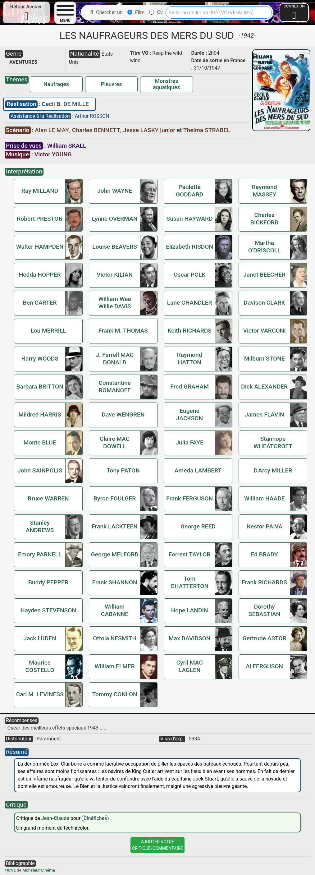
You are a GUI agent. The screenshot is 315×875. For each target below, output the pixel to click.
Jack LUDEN (39, 638)
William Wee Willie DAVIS (114, 302)
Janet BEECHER (264, 274)
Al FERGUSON (264, 666)
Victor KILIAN (115, 274)
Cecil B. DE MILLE (65, 104)
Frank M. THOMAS (123, 330)
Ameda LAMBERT (198, 470)
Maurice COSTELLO (39, 666)
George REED (198, 526)
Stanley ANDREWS (40, 526)
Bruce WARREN (48, 498)
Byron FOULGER (115, 498)
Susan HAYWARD (190, 218)
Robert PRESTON (39, 218)
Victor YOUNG (53, 154)
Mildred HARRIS (39, 414)
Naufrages (56, 84)
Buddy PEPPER (48, 582)
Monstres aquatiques (166, 84)
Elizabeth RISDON (189, 246)
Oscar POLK (190, 274)
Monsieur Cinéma (38, 870)
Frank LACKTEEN (114, 526)
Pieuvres (111, 84)
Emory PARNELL (40, 554)
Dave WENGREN (123, 414)
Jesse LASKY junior (150, 130)
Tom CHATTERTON (189, 582)
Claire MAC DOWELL (115, 442)
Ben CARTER (40, 302)
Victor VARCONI (264, 330)
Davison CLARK (264, 302)
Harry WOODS (39, 358)
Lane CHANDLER (189, 302)
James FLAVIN (264, 414)
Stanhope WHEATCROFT (272, 442)
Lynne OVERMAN (115, 218)
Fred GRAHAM (189, 386)
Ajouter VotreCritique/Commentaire (157, 845)
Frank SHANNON (114, 582)
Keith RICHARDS (189, 330)
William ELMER (115, 666)
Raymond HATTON (189, 358)
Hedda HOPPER (40, 274)
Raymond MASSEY (264, 190)
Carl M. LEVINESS (40, 694)
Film (136, 12)
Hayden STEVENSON (48, 610)
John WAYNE (114, 190)
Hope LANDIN (189, 610)
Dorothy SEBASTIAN (265, 610)
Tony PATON (123, 470)
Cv (155, 12)
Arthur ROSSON (92, 116)
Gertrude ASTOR (264, 638)
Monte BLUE (39, 442)
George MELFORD (115, 554)
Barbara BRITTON (39, 386)
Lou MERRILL (48, 330)
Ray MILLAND (39, 190)
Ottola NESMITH (114, 638)
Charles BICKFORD (264, 218)
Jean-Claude (56, 818)
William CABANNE (114, 610)
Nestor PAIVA (264, 526)
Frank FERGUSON (189, 498)
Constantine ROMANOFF (114, 386)
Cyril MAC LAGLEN (189, 666)
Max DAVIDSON (190, 638)
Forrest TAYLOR (190, 554)
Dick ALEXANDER (264, 386)
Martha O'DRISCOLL (264, 246)
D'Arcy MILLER (273, 470)
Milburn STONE (264, 358)
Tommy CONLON (114, 694)
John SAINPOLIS (39, 470)
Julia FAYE (189, 442)
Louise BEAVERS (114, 246)
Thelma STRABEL (206, 130)
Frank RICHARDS (264, 582)
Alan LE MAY (52, 130)
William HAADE (264, 498)
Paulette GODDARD (189, 190)
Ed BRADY (264, 554)
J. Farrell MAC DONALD (115, 358)
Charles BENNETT (96, 130)
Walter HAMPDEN (40, 246)
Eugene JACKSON (189, 414)
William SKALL (66, 145)
